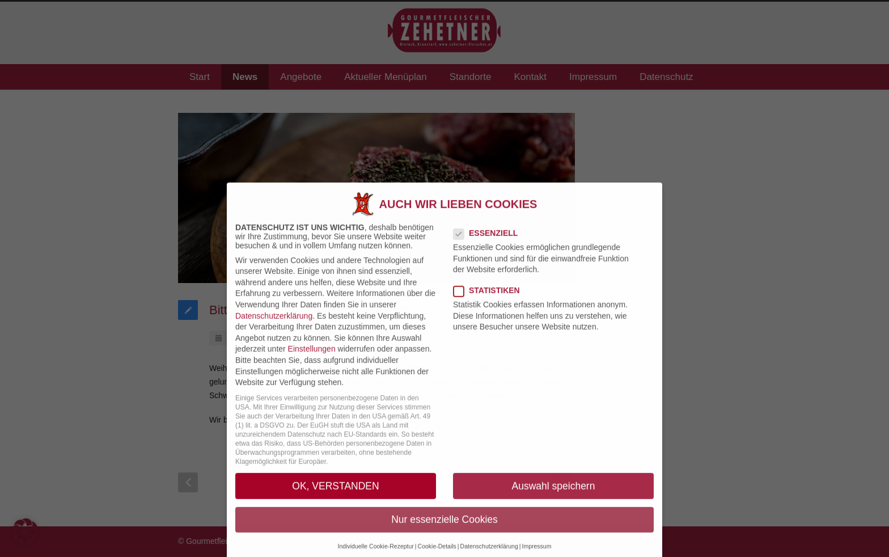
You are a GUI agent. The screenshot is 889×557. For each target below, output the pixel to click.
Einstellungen (312, 357)
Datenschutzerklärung (273, 324)
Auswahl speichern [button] (553, 494)
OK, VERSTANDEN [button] (335, 494)
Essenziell (490, 241)
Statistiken (491, 299)
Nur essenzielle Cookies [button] (444, 528)
